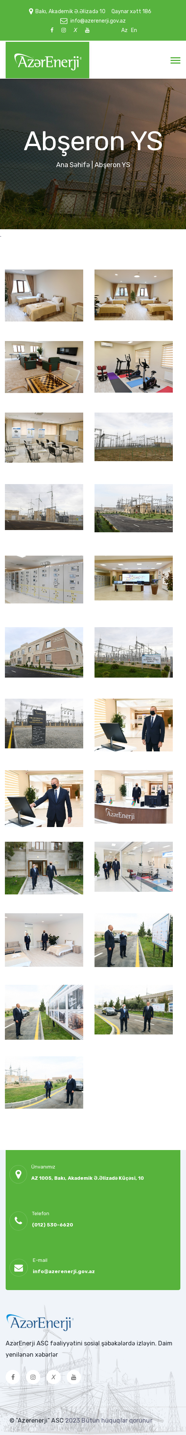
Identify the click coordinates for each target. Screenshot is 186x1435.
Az (124, 30)
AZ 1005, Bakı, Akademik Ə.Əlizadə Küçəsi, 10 (87, 1178)
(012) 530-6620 (52, 1225)
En (134, 30)
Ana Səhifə (73, 165)
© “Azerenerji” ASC (37, 1420)
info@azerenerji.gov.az (98, 21)
